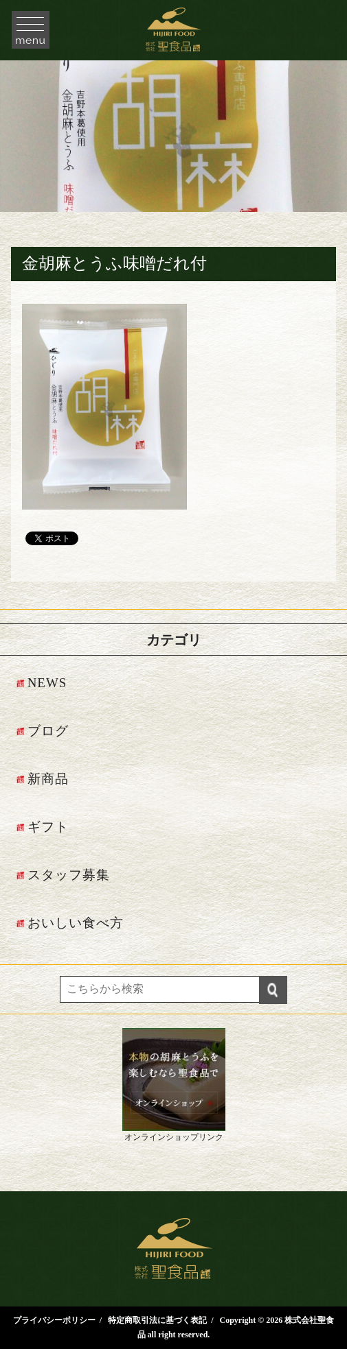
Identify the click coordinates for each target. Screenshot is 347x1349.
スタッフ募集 (68, 875)
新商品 (48, 779)
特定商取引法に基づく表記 (157, 1320)
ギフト (48, 827)
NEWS (47, 683)
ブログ (48, 731)
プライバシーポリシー (54, 1320)
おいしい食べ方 (75, 923)
